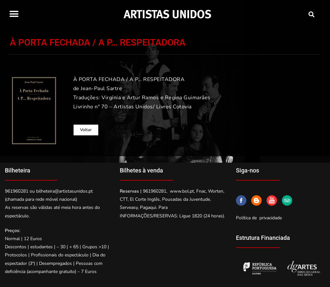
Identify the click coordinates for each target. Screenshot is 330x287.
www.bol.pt (182, 191)
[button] (14, 14)
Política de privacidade (259, 218)
